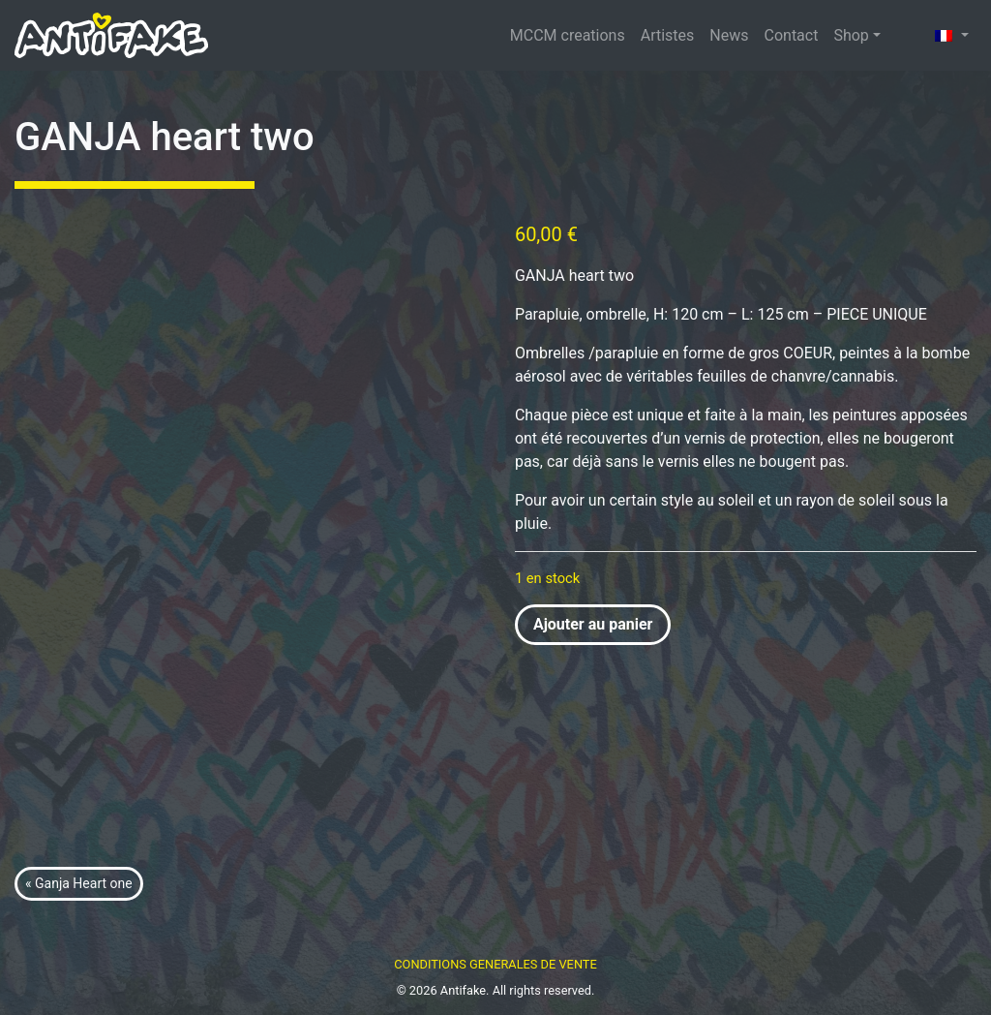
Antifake (463, 990)
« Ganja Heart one (79, 883)
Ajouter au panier (593, 624)
